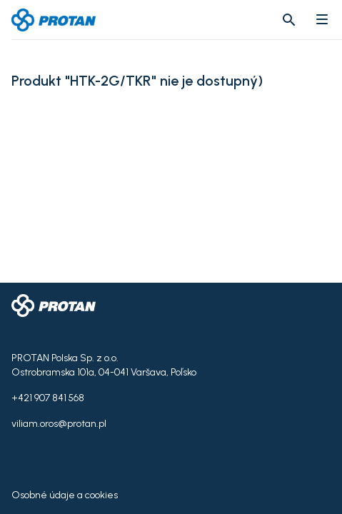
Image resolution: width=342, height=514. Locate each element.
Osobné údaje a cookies (64, 495)
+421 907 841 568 (47, 398)
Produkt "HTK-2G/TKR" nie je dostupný (134, 81)
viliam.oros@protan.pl (58, 424)
